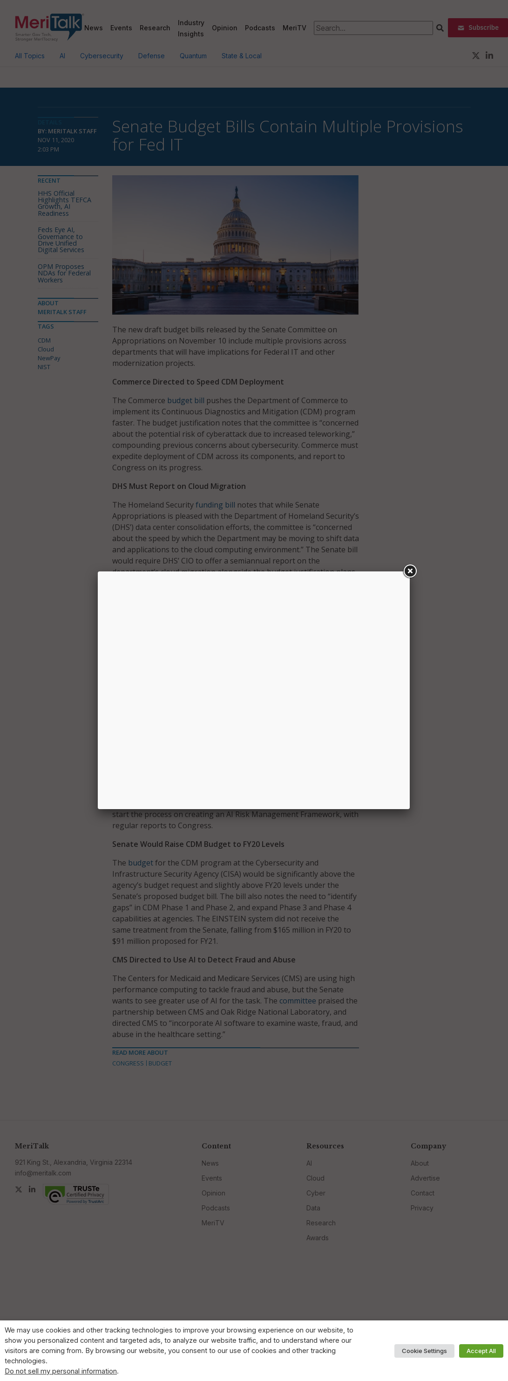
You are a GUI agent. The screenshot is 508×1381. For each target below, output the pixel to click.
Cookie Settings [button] (424, 1350)
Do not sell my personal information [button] (61, 1371)
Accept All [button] (481, 1350)
